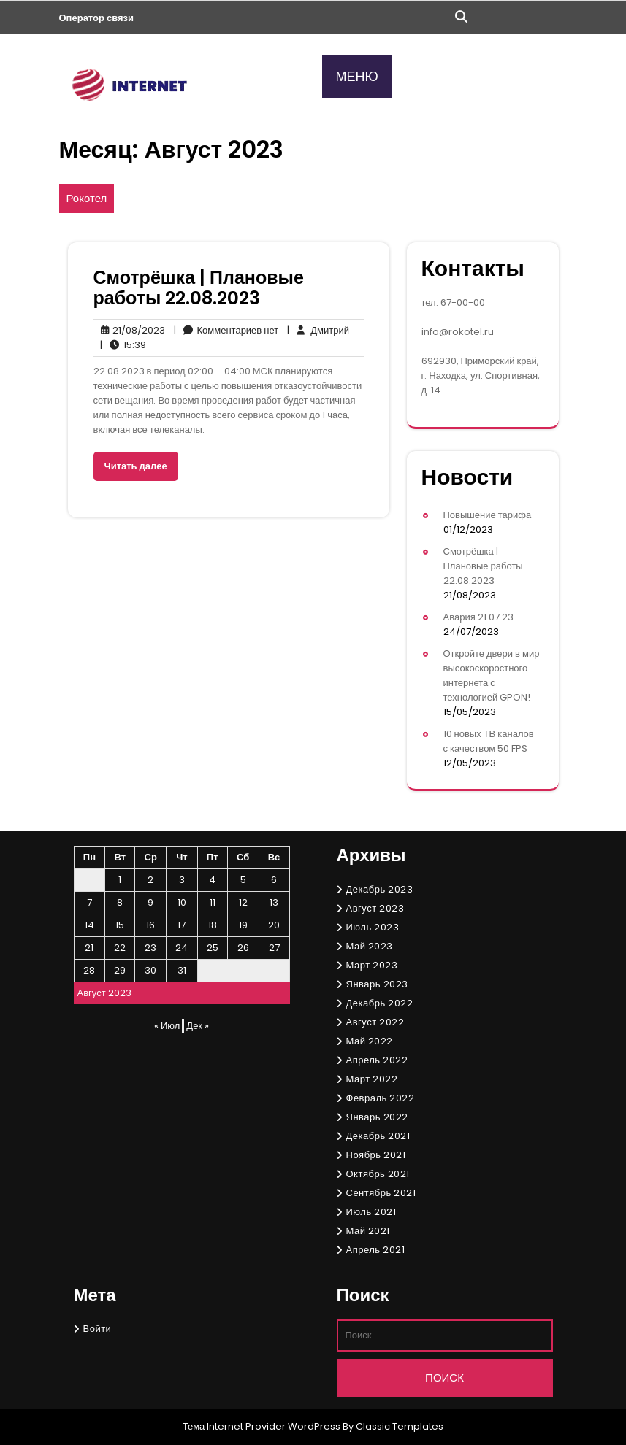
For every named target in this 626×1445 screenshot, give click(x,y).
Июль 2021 (371, 1212)
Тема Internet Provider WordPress (262, 1426)
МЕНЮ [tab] (357, 76)
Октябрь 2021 (378, 1174)
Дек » (197, 1026)
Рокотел (86, 198)
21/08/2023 (129, 330)
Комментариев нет (226, 330)
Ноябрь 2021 (376, 1155)
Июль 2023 (373, 927)
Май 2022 (369, 1041)
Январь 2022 (377, 1117)
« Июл (167, 1026)
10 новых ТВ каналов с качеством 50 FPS (488, 741)
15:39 (123, 345)
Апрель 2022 (377, 1060)
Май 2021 (368, 1231)
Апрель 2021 (375, 1250)
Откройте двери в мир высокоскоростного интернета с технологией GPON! (491, 675)
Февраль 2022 (380, 1098)
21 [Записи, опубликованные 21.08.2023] (89, 948)
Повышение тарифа (487, 515)
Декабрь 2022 (379, 1003)
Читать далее (135, 466)
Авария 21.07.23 (478, 617)
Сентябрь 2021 (381, 1193)
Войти (97, 1329)
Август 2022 (375, 1022)
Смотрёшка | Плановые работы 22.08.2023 (198, 288)
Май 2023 (369, 946)
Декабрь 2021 (378, 1136)
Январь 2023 (377, 984)
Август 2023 (375, 908)
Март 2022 (372, 1079)
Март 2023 (372, 965)
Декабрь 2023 (379, 889)
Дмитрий (318, 330)
